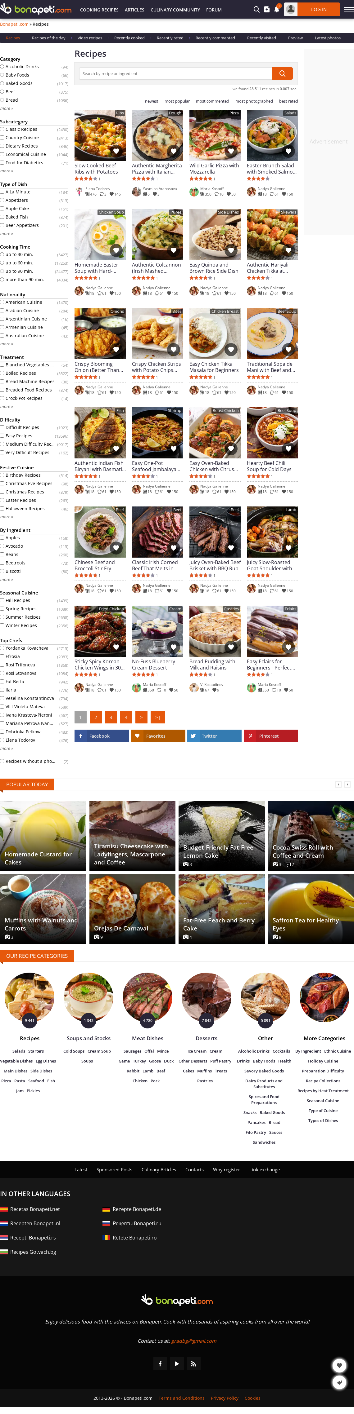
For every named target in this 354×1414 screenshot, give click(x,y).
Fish (120, 410)
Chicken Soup (111, 212)
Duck (169, 1061)
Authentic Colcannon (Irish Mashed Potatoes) (156, 268)
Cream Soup (99, 1051)
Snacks (249, 1112)
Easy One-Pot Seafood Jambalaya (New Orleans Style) (154, 466)
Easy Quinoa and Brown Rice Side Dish (213, 268)
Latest (81, 1169)
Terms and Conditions (182, 1398)
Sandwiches (264, 1142)
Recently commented (215, 38)
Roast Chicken (226, 410)
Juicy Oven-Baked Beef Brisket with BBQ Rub (215, 565)
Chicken (140, 1081)
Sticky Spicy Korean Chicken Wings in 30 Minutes (98, 664)
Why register (226, 1169)
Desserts (206, 1038)
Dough (175, 113)
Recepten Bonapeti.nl (35, 1223)
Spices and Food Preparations (264, 1099)
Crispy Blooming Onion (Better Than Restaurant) (97, 367)
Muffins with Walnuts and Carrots (41, 924)
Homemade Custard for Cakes (38, 858)
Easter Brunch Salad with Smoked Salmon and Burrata (271, 168)
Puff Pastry (220, 1061)
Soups (87, 1061)
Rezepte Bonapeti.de (137, 1209)
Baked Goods (272, 1112)
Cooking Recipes (99, 10)
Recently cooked (129, 38)
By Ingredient (308, 1051)
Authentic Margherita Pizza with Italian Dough (157, 168)
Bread (274, 1122)
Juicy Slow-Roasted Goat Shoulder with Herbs (269, 565)
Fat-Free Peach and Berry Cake (219, 924)
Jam (20, 1091)
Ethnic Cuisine (337, 1051)
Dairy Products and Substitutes (264, 1083)
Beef (120, 509)
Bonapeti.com (14, 24)
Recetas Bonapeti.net (35, 1209)
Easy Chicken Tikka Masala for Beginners (214, 367)
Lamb (291, 509)
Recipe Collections (323, 1081)
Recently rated (170, 38)
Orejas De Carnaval (121, 928)
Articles (134, 10)
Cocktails (281, 1051)
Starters (36, 1051)
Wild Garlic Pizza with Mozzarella (214, 168)
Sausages (132, 1051)
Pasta (19, 1081)
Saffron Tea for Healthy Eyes (306, 924)
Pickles (33, 1091)
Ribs (120, 113)
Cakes (188, 1071)
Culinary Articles (159, 1169)
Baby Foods (264, 1061)
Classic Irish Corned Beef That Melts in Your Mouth (155, 565)
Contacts (194, 1169)
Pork (155, 1081)
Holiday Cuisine (323, 1061)
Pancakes (256, 1122)
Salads (290, 113)
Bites (176, 311)
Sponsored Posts (114, 1169)
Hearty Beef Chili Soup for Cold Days (269, 466)
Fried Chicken (111, 609)
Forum (214, 10)
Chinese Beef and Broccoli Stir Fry (95, 565)
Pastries (231, 609)
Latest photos (328, 38)
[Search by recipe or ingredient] (175, 73)
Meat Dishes (147, 1038)
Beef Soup (287, 311)
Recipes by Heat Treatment (323, 1091)
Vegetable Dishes (16, 1061)
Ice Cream (197, 1051)
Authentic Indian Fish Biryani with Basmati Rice (99, 466)
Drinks (243, 1061)
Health (284, 1061)
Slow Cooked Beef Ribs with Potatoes (96, 168)
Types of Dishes (323, 1120)
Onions (117, 311)
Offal (149, 1051)
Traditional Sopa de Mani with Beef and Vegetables (270, 367)
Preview (295, 38)
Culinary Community (175, 10)
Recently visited (261, 38)
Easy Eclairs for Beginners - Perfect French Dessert (269, 664)
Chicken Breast (225, 311)
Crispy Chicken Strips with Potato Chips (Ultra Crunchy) (156, 367)
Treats (221, 1071)
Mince (163, 1051)
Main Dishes (15, 1071)
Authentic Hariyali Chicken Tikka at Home (267, 268)
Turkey (139, 1061)
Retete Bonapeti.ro (135, 1237)
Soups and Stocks (89, 1038)
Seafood (36, 1081)
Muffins (204, 1071)
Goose (155, 1061)
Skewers (288, 212)
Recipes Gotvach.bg (33, 1252)
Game (124, 1061)
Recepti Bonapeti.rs (33, 1237)
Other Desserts (193, 1061)
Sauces (275, 1132)
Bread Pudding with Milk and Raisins (212, 664)
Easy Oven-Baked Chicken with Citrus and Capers (211, 466)
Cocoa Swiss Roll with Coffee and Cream (303, 851)
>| (158, 717)
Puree (175, 212)
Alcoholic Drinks (254, 1051)
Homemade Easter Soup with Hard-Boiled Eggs (96, 268)
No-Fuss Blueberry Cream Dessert (153, 664)
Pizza (234, 113)
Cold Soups (73, 1051)
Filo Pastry (256, 1132)
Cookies (253, 1398)
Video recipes (90, 38)
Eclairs (290, 609)
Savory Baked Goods (264, 1071)
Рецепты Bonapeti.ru (137, 1223)
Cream (175, 609)
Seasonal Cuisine (323, 1100)
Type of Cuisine (323, 1110)
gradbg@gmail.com (193, 1340)
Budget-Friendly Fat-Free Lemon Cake (218, 851)
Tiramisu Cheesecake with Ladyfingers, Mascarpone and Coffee (131, 854)
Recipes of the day (49, 38)
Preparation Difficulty (323, 1071)
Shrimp (174, 410)
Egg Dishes (46, 1061)
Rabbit (133, 1071)
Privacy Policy (224, 1398)
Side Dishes (228, 212)
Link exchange (264, 1169)
